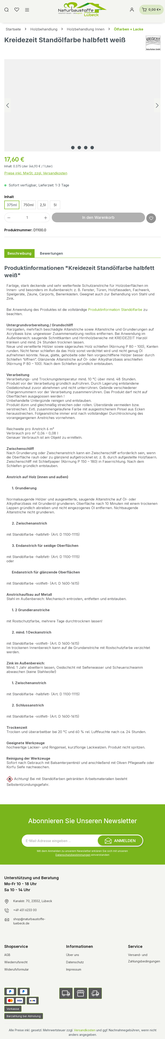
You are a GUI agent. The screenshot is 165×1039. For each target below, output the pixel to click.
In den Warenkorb (98, 217)
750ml (28, 205)
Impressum (73, 969)
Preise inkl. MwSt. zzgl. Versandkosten (35, 173)
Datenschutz (75, 962)
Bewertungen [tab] (51, 253)
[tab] (19, 253)
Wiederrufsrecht (16, 962)
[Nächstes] (157, 105)
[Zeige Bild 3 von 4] (85, 147)
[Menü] (27, 10)
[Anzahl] (27, 217)
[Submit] (120, 840)
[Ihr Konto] (132, 10)
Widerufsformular (16, 969)
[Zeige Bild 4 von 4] (92, 147)
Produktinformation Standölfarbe (115, 309)
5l (55, 205)
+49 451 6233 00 (25, 910)
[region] (82, 105)
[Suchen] (6, 10)
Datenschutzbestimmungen (72, 854)
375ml (12, 205)
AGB (7, 955)
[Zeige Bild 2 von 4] (79, 147)
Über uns (72, 955)
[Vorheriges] (7, 105)
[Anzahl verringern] (8, 217)
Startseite (13, 29)
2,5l (43, 205)
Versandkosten (84, 1030)
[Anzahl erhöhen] (45, 217)
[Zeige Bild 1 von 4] (73, 147)
